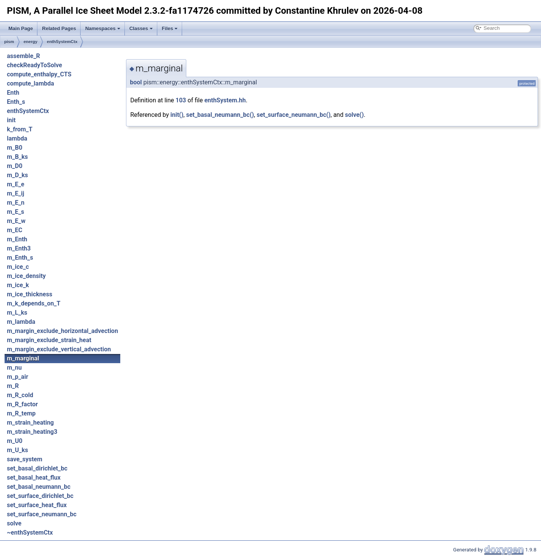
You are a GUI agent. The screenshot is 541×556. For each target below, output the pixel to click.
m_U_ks (17, 450)
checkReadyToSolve (34, 65)
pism (9, 41)
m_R (13, 386)
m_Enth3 (19, 248)
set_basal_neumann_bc (38, 486)
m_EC (14, 230)
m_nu (14, 367)
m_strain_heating (30, 422)
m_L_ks (17, 312)
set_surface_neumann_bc (41, 514)
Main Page (20, 28)
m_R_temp (21, 413)
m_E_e (15, 184)
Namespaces (102, 28)
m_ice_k (18, 285)
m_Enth (17, 239)
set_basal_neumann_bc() (220, 114)
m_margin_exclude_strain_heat (49, 340)
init (11, 120)
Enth (13, 92)
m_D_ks (17, 175)
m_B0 (14, 147)
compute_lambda (30, 83)
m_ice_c (18, 266)
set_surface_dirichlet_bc (40, 495)
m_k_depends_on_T (33, 303)
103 (181, 100)
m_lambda (21, 321)
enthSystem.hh (225, 100)
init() (176, 114)
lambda (17, 138)
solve (14, 523)
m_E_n (15, 202)
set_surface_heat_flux (37, 505)
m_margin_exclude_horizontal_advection (62, 331)
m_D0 (15, 166)
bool (136, 82)
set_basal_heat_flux (34, 477)
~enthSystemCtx (30, 532)
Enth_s (16, 101)
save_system (24, 459)
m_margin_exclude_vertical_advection (59, 349)
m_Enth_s (20, 257)
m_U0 (15, 440)
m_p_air (17, 376)
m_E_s (15, 211)
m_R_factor (22, 404)
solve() (354, 114)
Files (170, 28)
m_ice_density (26, 276)
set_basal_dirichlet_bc (37, 468)
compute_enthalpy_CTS (39, 74)
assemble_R (23, 56)
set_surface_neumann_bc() (294, 114)
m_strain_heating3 (32, 431)
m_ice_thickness (29, 294)
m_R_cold (20, 395)
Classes (141, 28)
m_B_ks (17, 156)
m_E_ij (15, 193)
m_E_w (16, 221)
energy (30, 41)
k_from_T (19, 129)
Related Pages (59, 28)
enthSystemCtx (62, 41)
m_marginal (23, 358)
